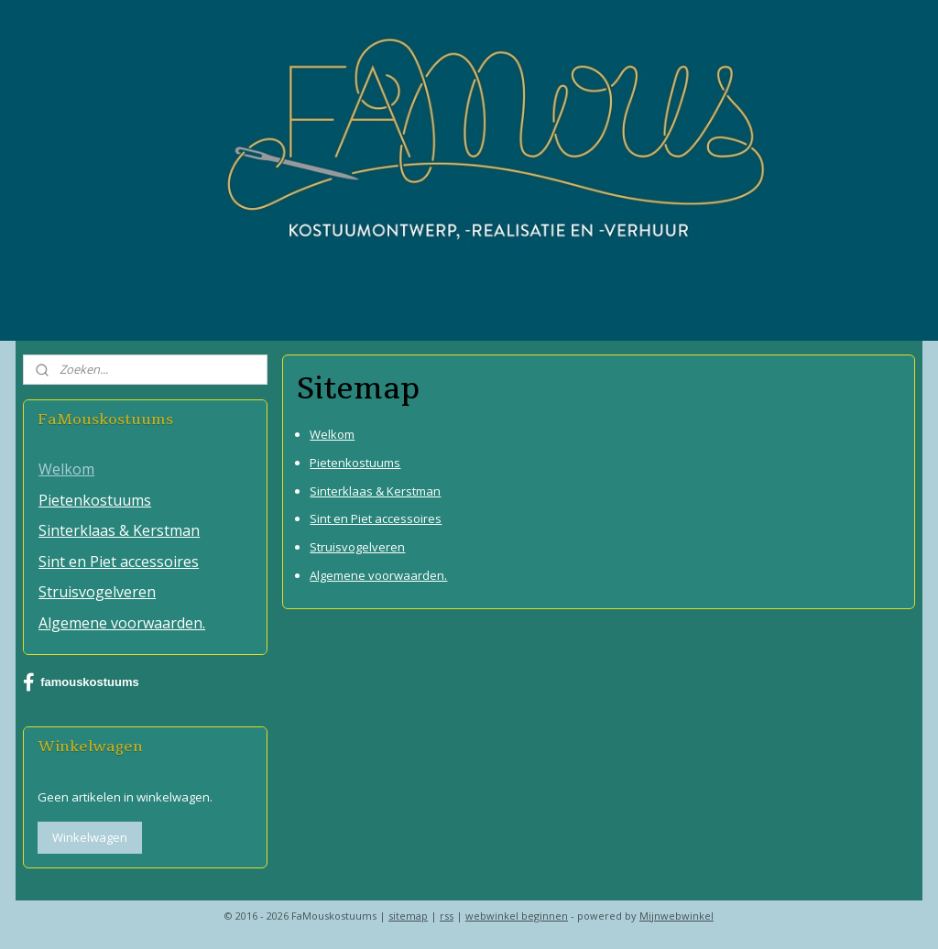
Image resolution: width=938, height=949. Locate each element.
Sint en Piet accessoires (376, 519)
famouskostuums (81, 682)
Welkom (332, 434)
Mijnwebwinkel (676, 915)
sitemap (408, 915)
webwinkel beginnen (516, 915)
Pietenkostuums (355, 462)
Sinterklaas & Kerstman (375, 491)
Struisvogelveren (357, 548)
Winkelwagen (89, 837)
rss (446, 915)
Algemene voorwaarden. (378, 575)
